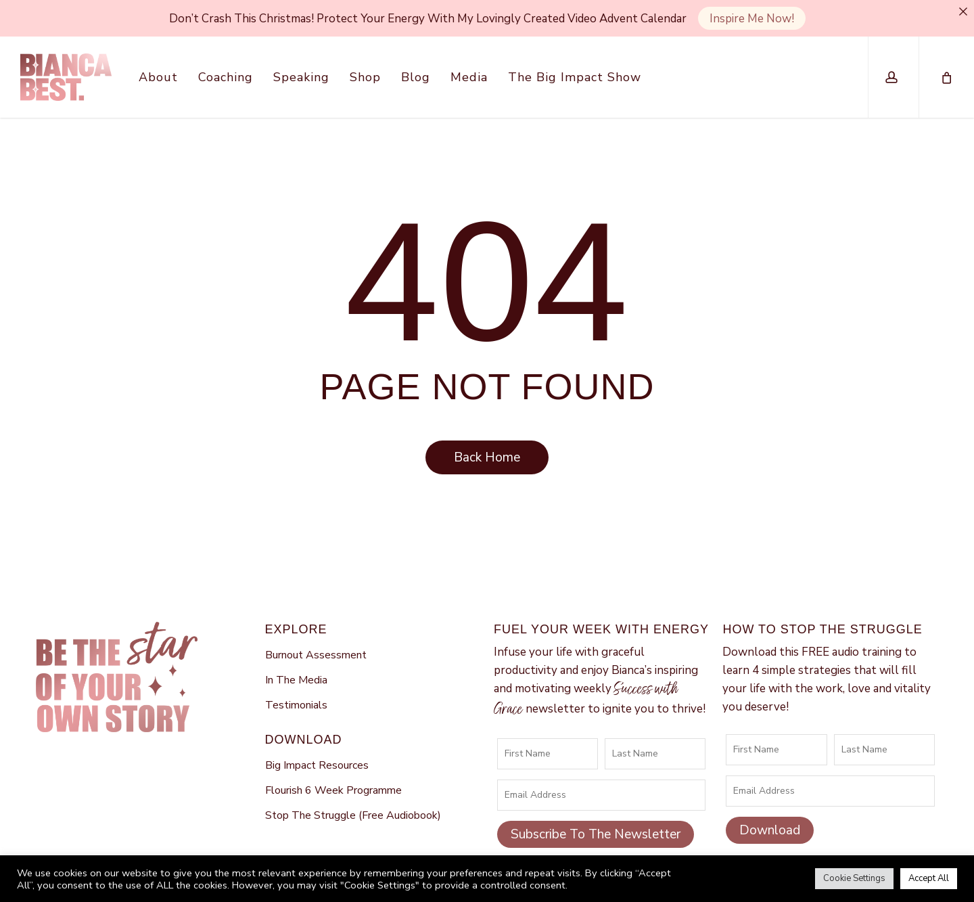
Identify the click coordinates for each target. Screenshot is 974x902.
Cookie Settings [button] (854, 878)
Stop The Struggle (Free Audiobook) (353, 797)
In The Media (296, 662)
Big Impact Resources (317, 747)
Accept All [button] (928, 878)
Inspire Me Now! (752, 18)
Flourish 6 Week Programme (333, 772)
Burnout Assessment (316, 636)
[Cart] (946, 77)
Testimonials (296, 687)
